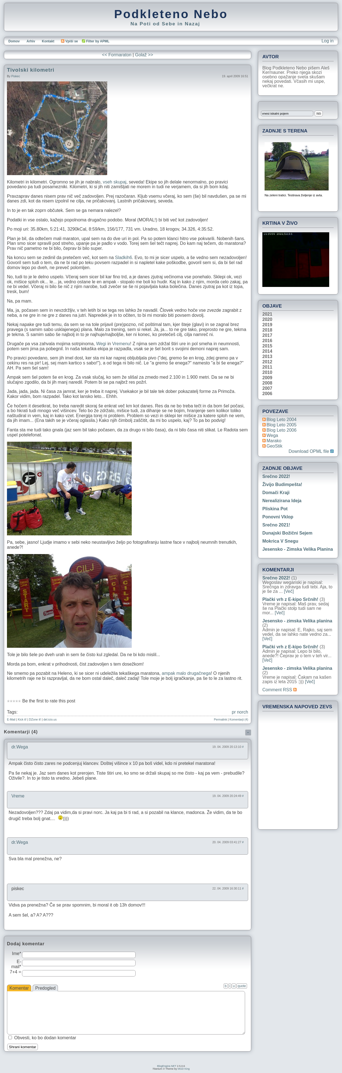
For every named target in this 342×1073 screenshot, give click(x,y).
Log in (327, 40)
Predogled (45, 988)
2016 (267, 341)
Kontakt (48, 41)
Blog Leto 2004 (282, 419)
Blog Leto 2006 (282, 430)
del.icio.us (50, 719)
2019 (267, 325)
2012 (267, 362)
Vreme (18, 796)
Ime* (16, 953)
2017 (267, 335)
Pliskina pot (275, 508)
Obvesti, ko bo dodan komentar (45, 1037)
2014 (267, 351)
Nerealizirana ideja (282, 500)
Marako (274, 440)
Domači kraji (276, 492)
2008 (267, 383)
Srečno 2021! (276, 525)
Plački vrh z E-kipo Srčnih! (290, 599)
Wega (272, 435)
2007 (267, 388)
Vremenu (121, 343)
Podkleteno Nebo (171, 14)
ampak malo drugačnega (186, 673)
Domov (14, 41)
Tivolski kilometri (30, 70)
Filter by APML (97, 41)
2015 (267, 346)
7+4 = (15, 972)
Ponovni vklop (277, 516)
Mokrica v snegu (280, 541)
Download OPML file (311, 451)
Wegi (101, 343)
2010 (267, 372)
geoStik (274, 446)
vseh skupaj (114, 182)
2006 (267, 394)
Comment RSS (279, 689)
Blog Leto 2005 (282, 424)
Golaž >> (144, 54)
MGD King (184, 1068)
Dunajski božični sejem (287, 533)
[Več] (289, 591)
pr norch (240, 712)
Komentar (19, 988)
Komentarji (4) (238, 719)
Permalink (220, 719)
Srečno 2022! (276, 476)
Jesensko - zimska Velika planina (297, 549)
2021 (267, 314)
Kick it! (22, 719)
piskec (15, 76)
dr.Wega (19, 747)
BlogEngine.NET (166, 1066)
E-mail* (16, 964)
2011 (267, 367)
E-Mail (11, 719)
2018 (267, 330)
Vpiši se (69, 41)
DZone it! (35, 719)
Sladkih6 (123, 257)
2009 (267, 378)
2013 (267, 356)
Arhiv (30, 41)
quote (242, 986)
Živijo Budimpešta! (282, 484)
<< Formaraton (116, 54)
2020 (267, 319)
